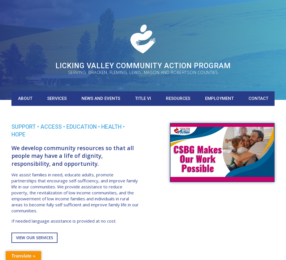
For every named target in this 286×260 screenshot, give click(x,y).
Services (57, 98)
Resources (178, 98)
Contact (258, 98)
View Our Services (34, 237)
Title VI (143, 98)
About (25, 98)
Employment (219, 98)
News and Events (101, 98)
